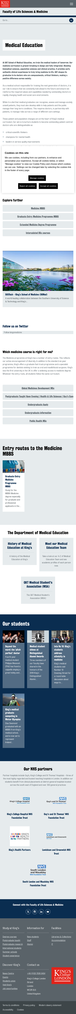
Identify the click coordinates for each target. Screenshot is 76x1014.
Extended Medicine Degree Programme (38, 224)
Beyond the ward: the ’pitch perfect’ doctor (13, 650)
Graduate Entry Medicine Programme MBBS (38, 216)
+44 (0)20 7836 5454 (36, 973)
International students (12, 948)
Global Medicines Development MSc (38, 388)
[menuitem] (13, 937)
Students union (9, 981)
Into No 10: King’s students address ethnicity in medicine (62, 653)
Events (5, 977)
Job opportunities (10, 989)
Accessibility (8, 1010)
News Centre (8, 973)
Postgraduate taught (11, 941)
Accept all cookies (48, 186)
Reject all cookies (27, 186)
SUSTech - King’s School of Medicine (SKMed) (26, 294)
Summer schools (10, 952)
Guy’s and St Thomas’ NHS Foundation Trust (56, 816)
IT (52, 944)
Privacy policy (29, 1005)
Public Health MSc (38, 421)
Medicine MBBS (38, 208)
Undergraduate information (38, 412)
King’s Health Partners (20, 850)
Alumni (30, 944)
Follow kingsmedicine (13, 332)
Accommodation (58, 941)
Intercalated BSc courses (38, 233)
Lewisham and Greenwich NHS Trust (56, 851)
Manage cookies (37, 178)
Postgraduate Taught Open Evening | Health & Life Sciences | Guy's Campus (39, 396)
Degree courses (10, 937)
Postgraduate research (13, 944)
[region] (38, 169)
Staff (29, 941)
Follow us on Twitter (15, 326)
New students (33, 937)
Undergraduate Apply (38, 404)
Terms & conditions (11, 1005)
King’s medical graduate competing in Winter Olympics (13, 714)
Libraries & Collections (61, 937)
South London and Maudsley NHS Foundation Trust (38, 883)
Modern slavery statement (50, 1005)
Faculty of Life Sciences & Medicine (25, 12)
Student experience (11, 956)
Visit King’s (7, 985)
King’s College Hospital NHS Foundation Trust (19, 816)
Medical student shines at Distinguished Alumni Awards (37, 651)
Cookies (20, 1010)
